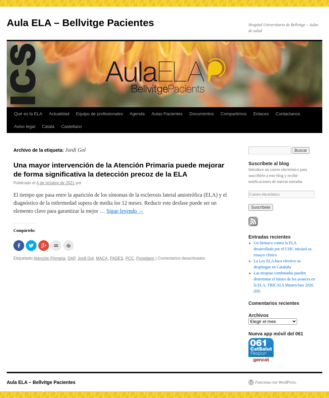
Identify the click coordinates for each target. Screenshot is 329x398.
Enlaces (261, 113)
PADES (116, 258)
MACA (102, 258)
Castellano (71, 126)
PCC (130, 258)
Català (48, 126)
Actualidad (59, 113)
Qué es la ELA (28, 113)
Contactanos (288, 113)
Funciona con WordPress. (276, 382)
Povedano (145, 258)
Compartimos (233, 113)
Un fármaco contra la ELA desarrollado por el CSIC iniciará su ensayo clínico (283, 249)
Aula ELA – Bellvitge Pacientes (80, 22)
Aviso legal (24, 126)
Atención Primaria (49, 258)
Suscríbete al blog (268, 163)
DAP (71, 258)
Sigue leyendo (125, 211)
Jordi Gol (86, 258)
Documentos (201, 113)
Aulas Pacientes (167, 113)
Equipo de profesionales (99, 113)
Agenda (137, 113)
